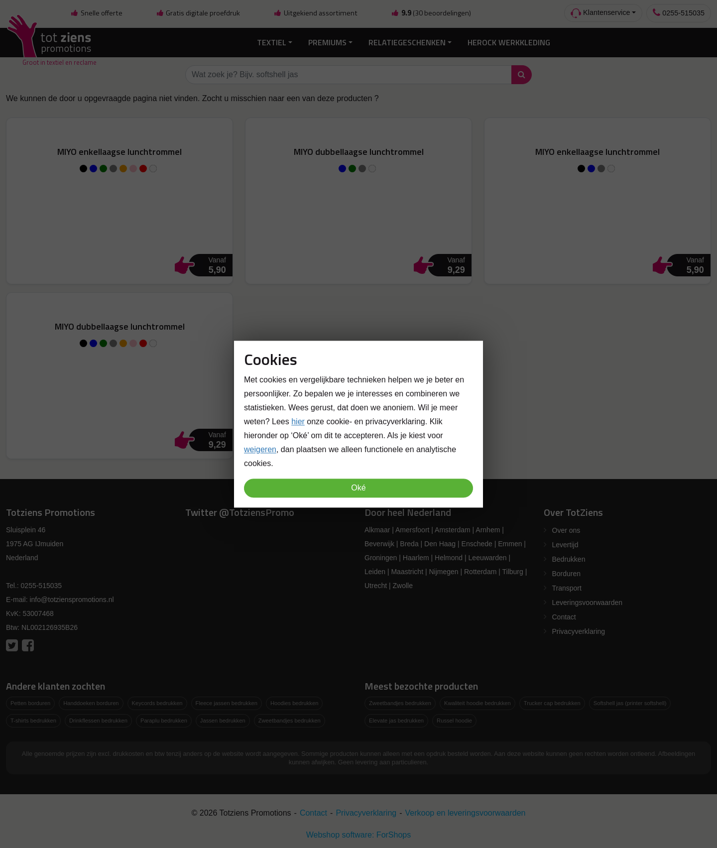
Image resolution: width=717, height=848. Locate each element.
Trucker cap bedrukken (552, 702)
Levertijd (565, 543)
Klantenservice (600, 13)
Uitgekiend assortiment (315, 12)
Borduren (566, 572)
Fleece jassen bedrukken (226, 702)
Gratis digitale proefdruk (197, 12)
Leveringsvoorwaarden (587, 601)
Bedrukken (569, 558)
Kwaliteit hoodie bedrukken (477, 702)
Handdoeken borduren (91, 702)
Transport (567, 587)
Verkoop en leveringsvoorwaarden (465, 811)
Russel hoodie (454, 719)
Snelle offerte (96, 12)
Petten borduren (30, 702)
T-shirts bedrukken (33, 719)
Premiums (327, 41)
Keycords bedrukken (157, 702)
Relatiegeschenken (407, 41)
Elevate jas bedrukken (396, 719)
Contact (564, 615)
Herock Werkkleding (509, 41)
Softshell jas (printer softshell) (630, 702)
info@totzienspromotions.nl (71, 598)
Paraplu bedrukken (163, 719)
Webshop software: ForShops (358, 833)
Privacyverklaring (578, 630)
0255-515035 (679, 12)
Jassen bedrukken (222, 719)
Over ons (566, 529)
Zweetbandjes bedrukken (289, 719)
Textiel (271, 41)
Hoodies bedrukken (294, 702)
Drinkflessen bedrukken (98, 719)
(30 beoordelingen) (430, 12)
